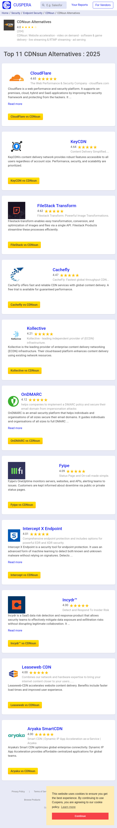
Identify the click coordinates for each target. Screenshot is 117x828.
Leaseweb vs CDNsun (25, 705)
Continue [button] (80, 816)
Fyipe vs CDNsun (22, 504)
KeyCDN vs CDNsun (24, 180)
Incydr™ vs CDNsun (23, 643)
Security (15, 13)
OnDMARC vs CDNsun (25, 440)
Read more (15, 104)
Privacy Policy (18, 791)
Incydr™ (69, 599)
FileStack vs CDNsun (24, 245)
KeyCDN (78, 141)
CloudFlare (40, 73)
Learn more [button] (68, 806)
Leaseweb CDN (36, 667)
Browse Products (32, 800)
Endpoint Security (32, 13)
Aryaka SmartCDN (44, 728)
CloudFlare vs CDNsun (25, 116)
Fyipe (64, 465)
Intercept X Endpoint (42, 528)
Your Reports (80, 5)
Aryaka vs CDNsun (23, 771)
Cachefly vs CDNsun (24, 304)
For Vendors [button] (103, 5)
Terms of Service (42, 791)
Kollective (36, 328)
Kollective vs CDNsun (25, 370)
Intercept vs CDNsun (24, 575)
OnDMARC (31, 394)
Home (5, 13)
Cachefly (61, 269)
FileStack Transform (56, 205)
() (20, 31)
